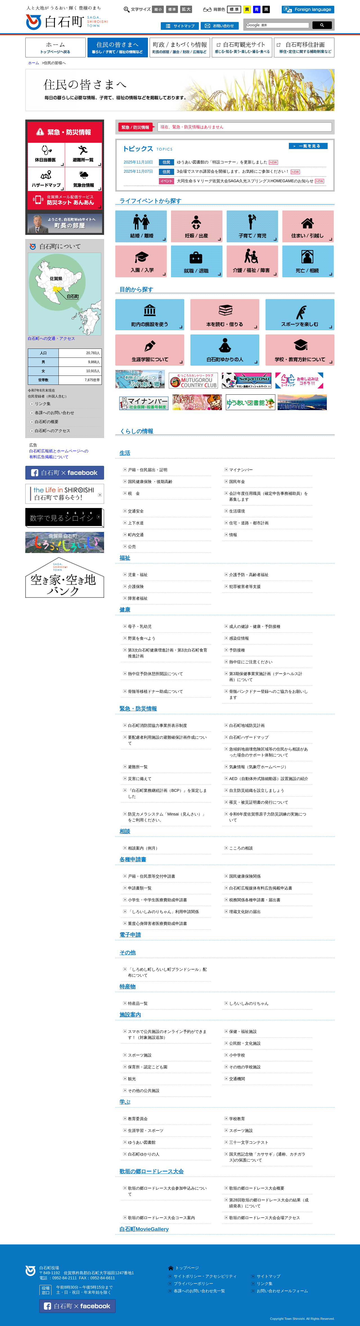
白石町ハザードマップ (249, 737)
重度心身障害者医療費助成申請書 (157, 923)
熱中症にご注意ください (251, 662)
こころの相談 (241, 848)
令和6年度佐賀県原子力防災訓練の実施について (267, 817)
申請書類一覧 (140, 888)
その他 (128, 953)
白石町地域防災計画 (247, 725)
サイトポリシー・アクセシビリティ (205, 1276)
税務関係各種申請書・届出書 (254, 900)
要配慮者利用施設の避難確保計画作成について (167, 740)
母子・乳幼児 (140, 626)
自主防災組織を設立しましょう (256, 790)
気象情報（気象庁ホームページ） (258, 767)
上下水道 (136, 523)
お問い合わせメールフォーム (282, 1291)
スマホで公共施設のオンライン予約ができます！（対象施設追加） (167, 1034)
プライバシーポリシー (193, 1283)
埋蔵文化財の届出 (245, 911)
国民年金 (237, 481)
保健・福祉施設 (243, 1031)
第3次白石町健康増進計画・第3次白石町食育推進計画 (167, 653)
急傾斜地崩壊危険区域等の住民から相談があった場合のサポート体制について (268, 752)
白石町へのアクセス (52, 430)
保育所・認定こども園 (147, 1067)
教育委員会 (138, 1118)
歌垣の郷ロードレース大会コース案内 (161, 1217)
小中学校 (237, 1055)
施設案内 (130, 1015)
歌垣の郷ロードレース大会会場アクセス (264, 1217)
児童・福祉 (138, 574)
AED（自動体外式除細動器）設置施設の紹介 (268, 778)
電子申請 (130, 935)
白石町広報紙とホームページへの (58, 451)
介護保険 (136, 586)
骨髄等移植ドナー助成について (155, 691)
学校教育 (237, 1118)
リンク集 (43, 403)
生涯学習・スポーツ (145, 1130)
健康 (125, 610)
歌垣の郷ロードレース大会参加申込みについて (167, 1191)
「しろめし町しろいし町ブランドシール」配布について (167, 972)
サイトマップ (268, 1276)
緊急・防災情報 (138, 709)
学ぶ (125, 1102)
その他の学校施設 (245, 1067)
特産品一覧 (138, 1003)
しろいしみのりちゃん (249, 1003)
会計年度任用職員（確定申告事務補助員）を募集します (268, 496)
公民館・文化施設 (245, 1043)
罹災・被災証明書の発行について (258, 802)
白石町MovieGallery (144, 1229)
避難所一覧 (138, 767)
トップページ (187, 1268)
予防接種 (237, 650)
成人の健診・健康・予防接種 (254, 626)
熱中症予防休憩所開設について (155, 673)
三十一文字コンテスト (249, 1142)
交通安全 (136, 511)
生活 (125, 453)
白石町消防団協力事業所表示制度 (157, 725)
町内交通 (136, 534)
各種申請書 (133, 859)
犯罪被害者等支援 (245, 586)
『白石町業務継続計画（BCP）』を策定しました (167, 793)
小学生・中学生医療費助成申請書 (157, 900)
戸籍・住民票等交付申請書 (151, 876)
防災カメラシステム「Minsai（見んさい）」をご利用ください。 (167, 817)
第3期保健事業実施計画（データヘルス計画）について (265, 676)
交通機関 (237, 1078)
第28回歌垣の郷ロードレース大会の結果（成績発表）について (269, 1203)
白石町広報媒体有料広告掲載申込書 (260, 888)
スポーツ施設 (140, 1055)
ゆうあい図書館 (142, 1142)
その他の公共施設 (143, 1090)
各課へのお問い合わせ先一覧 (199, 1291)
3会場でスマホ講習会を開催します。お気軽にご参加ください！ (233, 171)
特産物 (128, 987)
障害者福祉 (138, 598)
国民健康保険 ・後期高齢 (150, 481)
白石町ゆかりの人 (143, 1154)
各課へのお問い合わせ (54, 412)
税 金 (134, 493)
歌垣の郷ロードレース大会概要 (256, 1188)
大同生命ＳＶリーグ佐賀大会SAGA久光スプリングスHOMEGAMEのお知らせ (245, 181)
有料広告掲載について (49, 457)
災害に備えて (140, 778)
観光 (132, 1078)
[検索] (276, 25)
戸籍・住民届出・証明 (147, 470)
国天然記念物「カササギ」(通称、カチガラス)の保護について (267, 1157)
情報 (233, 534)
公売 (132, 546)
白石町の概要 (46, 421)
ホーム (33, 63)
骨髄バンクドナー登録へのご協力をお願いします (268, 694)
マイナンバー (241, 470)
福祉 (125, 558)
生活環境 (237, 511)
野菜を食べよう (142, 638)
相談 (125, 831)
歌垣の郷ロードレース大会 (152, 1171)
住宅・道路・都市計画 (249, 523)
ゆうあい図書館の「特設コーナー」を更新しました (222, 162)
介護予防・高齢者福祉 (249, 574)
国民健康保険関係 (245, 876)
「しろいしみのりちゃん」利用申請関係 (163, 911)
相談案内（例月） (143, 848)
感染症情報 (239, 638)
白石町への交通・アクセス (51, 338)
